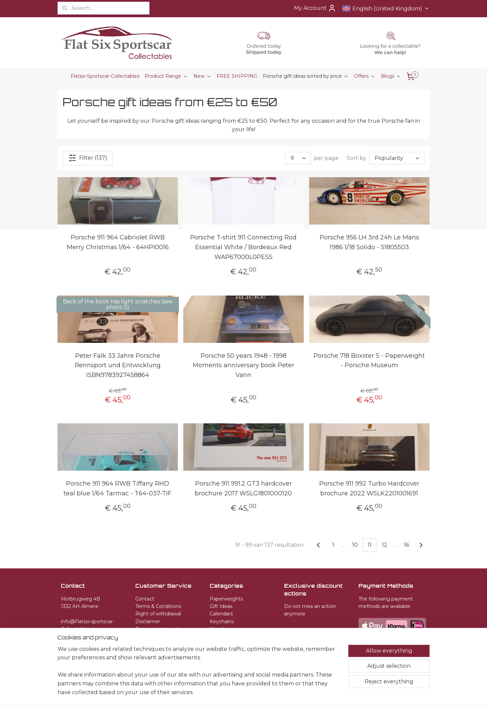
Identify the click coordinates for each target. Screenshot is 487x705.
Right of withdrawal (158, 614)
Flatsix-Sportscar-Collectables (105, 76)
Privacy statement (157, 629)
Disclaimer (147, 621)
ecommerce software (269, 692)
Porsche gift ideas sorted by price (306, 76)
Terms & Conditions (158, 606)
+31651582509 (77, 636)
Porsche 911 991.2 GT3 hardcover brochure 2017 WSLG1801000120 (243, 488)
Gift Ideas (221, 606)
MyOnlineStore (326, 692)
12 (384, 544)
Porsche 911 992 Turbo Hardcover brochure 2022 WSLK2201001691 (369, 488)
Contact (144, 599)
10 (355, 544)
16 (406, 544)
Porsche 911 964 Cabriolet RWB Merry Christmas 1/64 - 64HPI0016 (118, 242)
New (202, 76)
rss (245, 692)
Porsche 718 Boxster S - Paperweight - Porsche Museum (369, 360)
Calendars (221, 614)
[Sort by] (396, 158)
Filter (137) (87, 158)
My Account (315, 8)
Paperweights (226, 599)
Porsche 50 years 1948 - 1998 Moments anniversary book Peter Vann (243, 365)
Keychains (222, 621)
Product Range (166, 76)
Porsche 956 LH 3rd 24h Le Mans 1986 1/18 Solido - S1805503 (369, 242)
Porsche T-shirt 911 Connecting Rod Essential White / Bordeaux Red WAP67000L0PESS (243, 247)
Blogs (391, 76)
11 (370, 544)
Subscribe (303, 630)
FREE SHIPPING (237, 76)
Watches (220, 629)
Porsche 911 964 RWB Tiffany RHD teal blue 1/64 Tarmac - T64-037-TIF (117, 488)
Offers (364, 76)
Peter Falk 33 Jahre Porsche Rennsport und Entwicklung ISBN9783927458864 (118, 365)
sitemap (233, 692)
